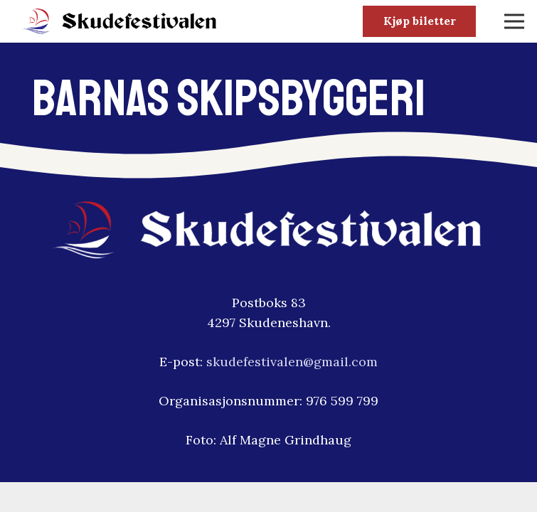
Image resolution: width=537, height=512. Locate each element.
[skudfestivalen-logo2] (120, 21)
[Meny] (514, 21)
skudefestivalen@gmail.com (292, 361)
